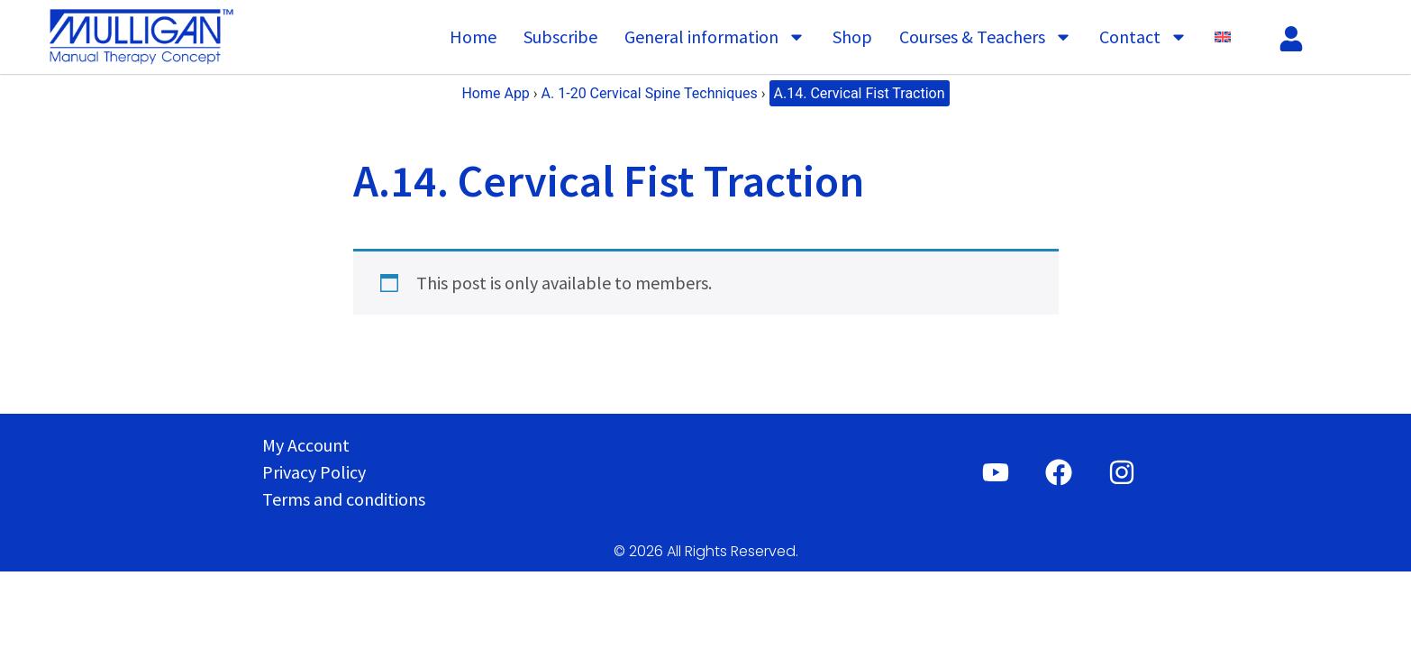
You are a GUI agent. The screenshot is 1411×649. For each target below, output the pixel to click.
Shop (852, 36)
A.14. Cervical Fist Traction (859, 93)
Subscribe (560, 36)
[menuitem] (1223, 37)
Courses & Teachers (985, 37)
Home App (495, 93)
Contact (1143, 37)
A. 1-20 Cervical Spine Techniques (650, 93)
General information (715, 37)
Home (473, 36)
